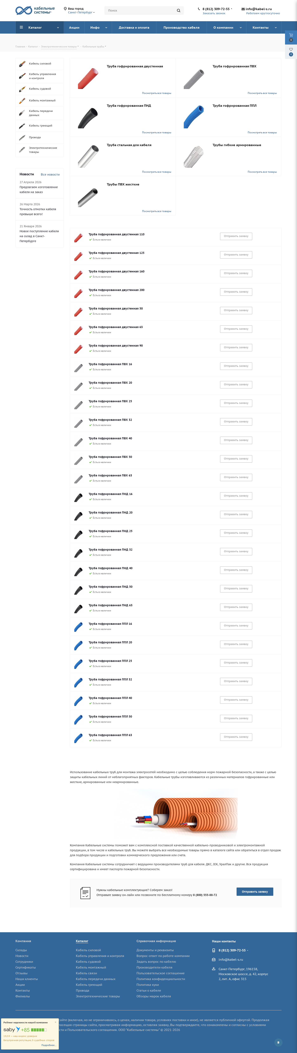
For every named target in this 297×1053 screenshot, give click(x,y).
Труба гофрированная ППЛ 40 (110, 698)
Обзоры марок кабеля (154, 996)
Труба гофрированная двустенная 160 (116, 271)
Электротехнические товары (98, 996)
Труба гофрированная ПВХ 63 (110, 475)
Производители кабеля (154, 967)
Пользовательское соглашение (161, 973)
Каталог (82, 941)
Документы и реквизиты (155, 950)
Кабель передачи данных (96, 979)
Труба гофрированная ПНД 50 (110, 587)
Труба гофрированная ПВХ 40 (110, 438)
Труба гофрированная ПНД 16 (110, 494)
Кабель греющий (89, 985)
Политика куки (148, 985)
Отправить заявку (255, 892)
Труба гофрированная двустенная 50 (116, 308)
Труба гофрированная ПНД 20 (110, 512)
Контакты (22, 990)
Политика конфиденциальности (161, 979)
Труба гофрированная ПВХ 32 (110, 420)
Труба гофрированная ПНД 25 (110, 531)
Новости (21, 956)
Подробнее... (49, 1045)
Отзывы (21, 973)
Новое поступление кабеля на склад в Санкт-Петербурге (39, 236)
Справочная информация (156, 941)
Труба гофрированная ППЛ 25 (110, 661)
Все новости (50, 174)
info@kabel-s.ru (259, 9)
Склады (21, 950)
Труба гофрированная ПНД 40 (110, 568)
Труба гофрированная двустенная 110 (116, 234)
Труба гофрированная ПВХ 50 (110, 457)
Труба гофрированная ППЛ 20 (110, 642)
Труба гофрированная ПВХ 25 (110, 401)
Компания (23, 941)
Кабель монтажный (91, 967)
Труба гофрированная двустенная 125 (116, 253)
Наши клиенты (26, 979)
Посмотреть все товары (156, 93)
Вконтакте (278, 1042)
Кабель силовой (88, 950)
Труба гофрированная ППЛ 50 (110, 716)
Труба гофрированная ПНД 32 (110, 549)
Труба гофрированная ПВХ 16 (110, 364)
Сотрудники (24, 962)
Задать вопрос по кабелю (156, 962)
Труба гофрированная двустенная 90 (116, 345)
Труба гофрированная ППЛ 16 (110, 624)
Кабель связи (86, 973)
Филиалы (22, 996)
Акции (20, 985)
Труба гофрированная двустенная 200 (116, 290)
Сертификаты (25, 967)
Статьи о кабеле (149, 990)
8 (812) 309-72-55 (216, 9)
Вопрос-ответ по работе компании (163, 956)
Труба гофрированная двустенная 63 (116, 327)
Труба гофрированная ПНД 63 (110, 605)
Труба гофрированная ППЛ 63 (110, 735)
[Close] (56, 1022)
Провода (82, 990)
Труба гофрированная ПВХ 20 (110, 383)
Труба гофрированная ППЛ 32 (110, 679)
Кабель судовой (88, 962)
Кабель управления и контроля (100, 956)
